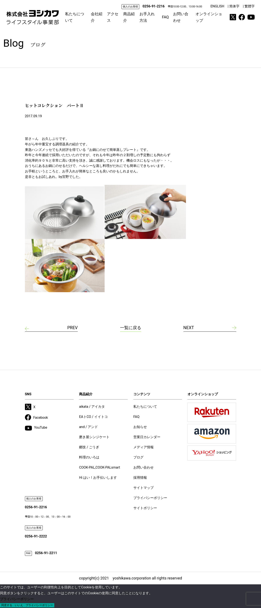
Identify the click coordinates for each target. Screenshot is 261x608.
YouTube (36, 428)
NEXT (188, 327)
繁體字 (250, 6)
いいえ (19, 605)
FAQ (165, 17)
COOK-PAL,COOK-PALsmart (99, 467)
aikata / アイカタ (92, 407)
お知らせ (140, 427)
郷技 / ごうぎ (89, 447)
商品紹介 (129, 17)
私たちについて (74, 17)
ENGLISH (217, 6)
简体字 (234, 6)
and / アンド (88, 427)
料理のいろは (89, 457)
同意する (6, 605)
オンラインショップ (208, 17)
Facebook (36, 417)
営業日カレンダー (146, 437)
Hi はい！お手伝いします (98, 478)
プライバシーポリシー (150, 498)
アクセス (112, 17)
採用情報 (140, 478)
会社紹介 (96, 17)
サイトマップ (143, 488)
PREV (72, 327)
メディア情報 (143, 447)
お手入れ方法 (147, 17)
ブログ (138, 457)
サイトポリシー (145, 508)
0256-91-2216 (153, 6)
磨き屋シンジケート (94, 437)
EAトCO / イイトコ (93, 417)
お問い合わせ (180, 17)
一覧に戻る (130, 327)
